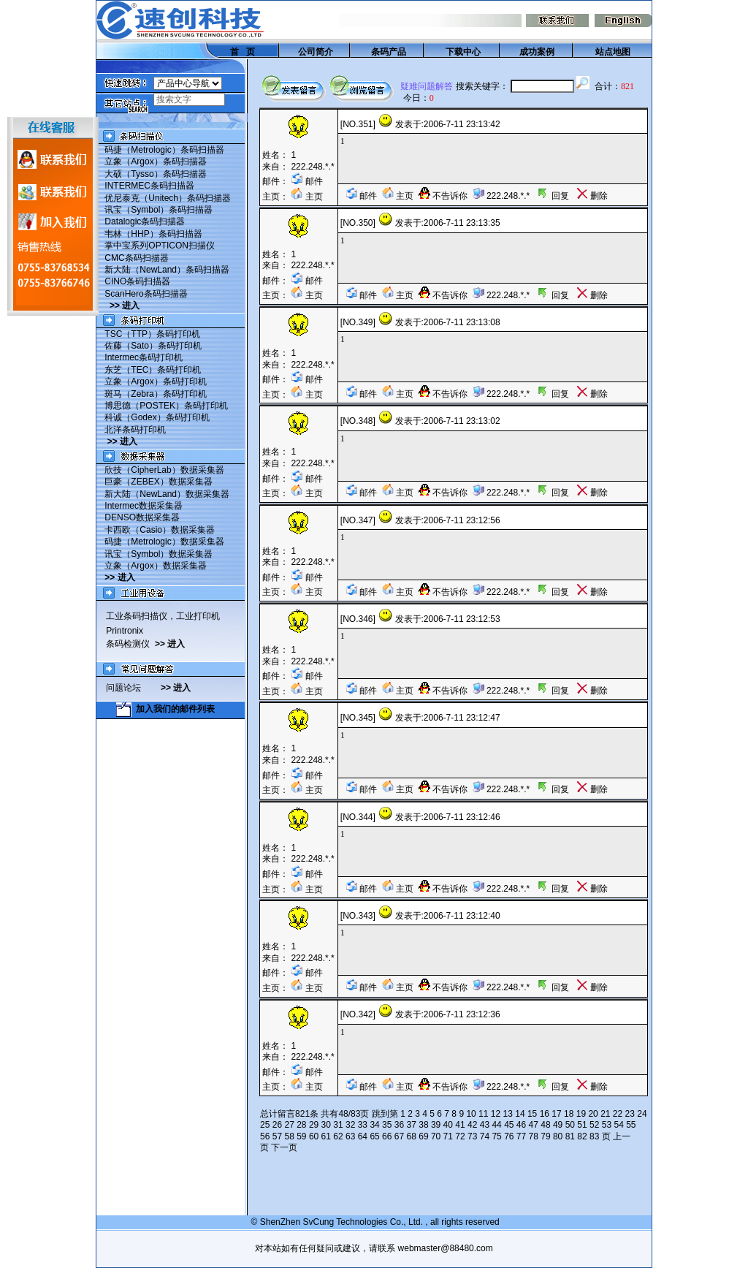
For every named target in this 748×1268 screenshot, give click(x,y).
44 (496, 1125)
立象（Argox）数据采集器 (155, 566)
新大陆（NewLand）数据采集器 (166, 494)
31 (338, 1125)
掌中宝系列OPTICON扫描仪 (159, 245)
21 (605, 1114)
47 (533, 1125)
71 (448, 1136)
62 (338, 1136)
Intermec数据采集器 (143, 506)
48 (545, 1125)
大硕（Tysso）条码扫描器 (155, 174)
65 (374, 1136)
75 (496, 1136)
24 (641, 1114)
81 (570, 1136)
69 (423, 1136)
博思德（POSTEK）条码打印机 (166, 405)
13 (508, 1114)
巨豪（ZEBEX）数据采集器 (158, 482)
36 (399, 1125)
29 (313, 1125)
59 (301, 1136)
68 (411, 1136)
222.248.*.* (312, 167)
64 (362, 1136)
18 (568, 1114)
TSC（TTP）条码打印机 (152, 334)
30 (326, 1125)
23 (630, 1114)
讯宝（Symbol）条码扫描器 (158, 210)
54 (618, 1125)
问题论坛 (133, 688)
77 (521, 1136)
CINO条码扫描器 (137, 281)
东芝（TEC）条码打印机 (152, 370)
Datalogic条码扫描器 (144, 221)
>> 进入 (125, 305)
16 (544, 1114)
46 (521, 1125)
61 (326, 1136)
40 (448, 1125)
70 (435, 1136)
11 (483, 1114)
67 (399, 1136)
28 (301, 1125)
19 (581, 1114)
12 (495, 1114)
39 (435, 1125)
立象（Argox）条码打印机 (155, 381)
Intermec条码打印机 (143, 357)
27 (289, 1125)
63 (350, 1136)
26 (277, 1125)
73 (472, 1136)
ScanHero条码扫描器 (145, 294)
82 (582, 1136)
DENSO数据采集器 (142, 517)
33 (362, 1125)
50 (570, 1125)
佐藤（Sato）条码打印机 (153, 346)
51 (582, 1125)
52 (594, 1125)
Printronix (124, 631)
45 (509, 1125)
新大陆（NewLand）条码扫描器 (166, 270)
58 (289, 1136)
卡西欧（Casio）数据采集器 (159, 530)
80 (557, 1136)
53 (606, 1125)
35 (387, 1125)
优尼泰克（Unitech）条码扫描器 (167, 198)
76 (509, 1136)
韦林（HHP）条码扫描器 (153, 234)
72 (460, 1136)
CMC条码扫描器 (136, 258)
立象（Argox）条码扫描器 (155, 161)
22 (617, 1114)
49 (557, 1125)
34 (374, 1125)
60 (313, 1136)
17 (556, 1114)
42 (472, 1125)
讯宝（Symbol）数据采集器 (158, 554)
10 (471, 1114)
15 (532, 1114)
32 (350, 1125)
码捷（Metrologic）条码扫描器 (164, 150)
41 (460, 1125)
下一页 (284, 1147)
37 (411, 1125)
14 (519, 1114)
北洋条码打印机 (135, 430)
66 (387, 1136)
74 (484, 1136)
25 (265, 1125)
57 (277, 1136)
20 (593, 1114)
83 (594, 1136)
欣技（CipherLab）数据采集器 (164, 470)
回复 (552, 196)
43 (484, 1125)
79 (545, 1136)
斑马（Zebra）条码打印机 (155, 394)
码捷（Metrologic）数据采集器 (164, 541)
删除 (592, 196)
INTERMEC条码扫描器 (149, 186)
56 (265, 1136)
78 (533, 1136)
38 (423, 1125)
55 (631, 1125)
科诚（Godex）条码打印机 (156, 417)
